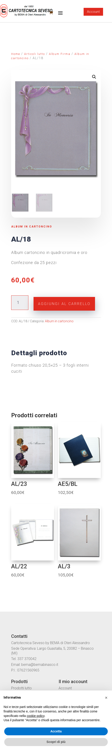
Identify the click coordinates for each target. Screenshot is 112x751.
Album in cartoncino (31, 226)
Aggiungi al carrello (64, 304)
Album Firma (59, 54)
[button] (106, 697)
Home (15, 54)
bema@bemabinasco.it (39, 664)
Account (93, 12)
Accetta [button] (56, 731)
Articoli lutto (34, 54)
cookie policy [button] (35, 716)
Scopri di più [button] (56, 742)
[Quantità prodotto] (19, 302)
